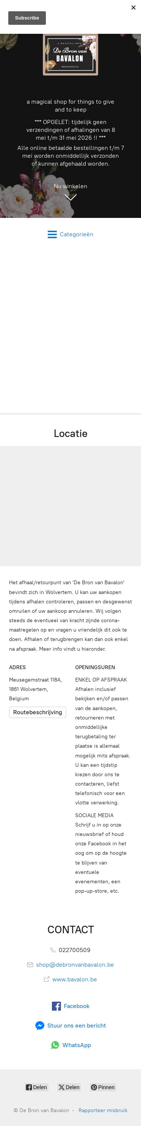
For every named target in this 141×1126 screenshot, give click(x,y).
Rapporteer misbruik (103, 1110)
